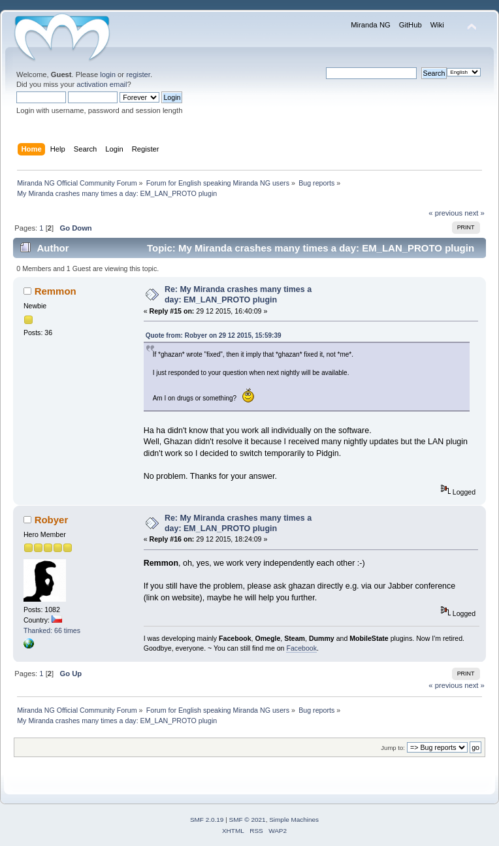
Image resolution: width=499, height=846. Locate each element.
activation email (101, 84)
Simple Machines (294, 819)
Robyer (52, 519)
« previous (445, 213)
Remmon (55, 291)
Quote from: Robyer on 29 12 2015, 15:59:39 (214, 335)
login (108, 74)
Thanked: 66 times (52, 630)
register (138, 74)
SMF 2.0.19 (207, 819)
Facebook (301, 648)
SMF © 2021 (247, 819)
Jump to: (393, 747)
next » (474, 213)
